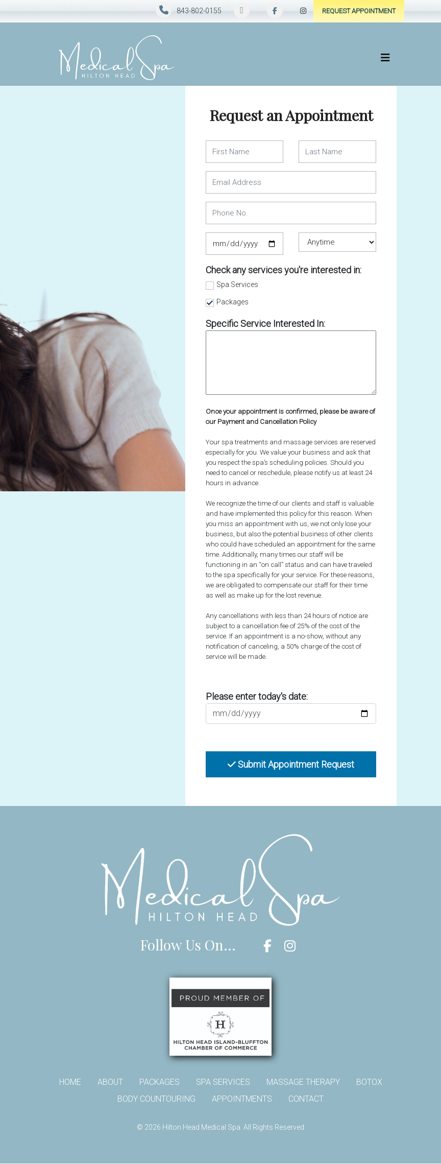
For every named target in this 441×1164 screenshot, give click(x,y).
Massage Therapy (303, 1082)
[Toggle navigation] (385, 57)
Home (70, 1082)
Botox (369, 1082)
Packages (232, 302)
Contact (306, 1099)
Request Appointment (359, 11)
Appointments (242, 1099)
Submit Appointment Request (291, 764)
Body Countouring (156, 1099)
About (110, 1082)
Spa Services (237, 284)
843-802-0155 (199, 11)
